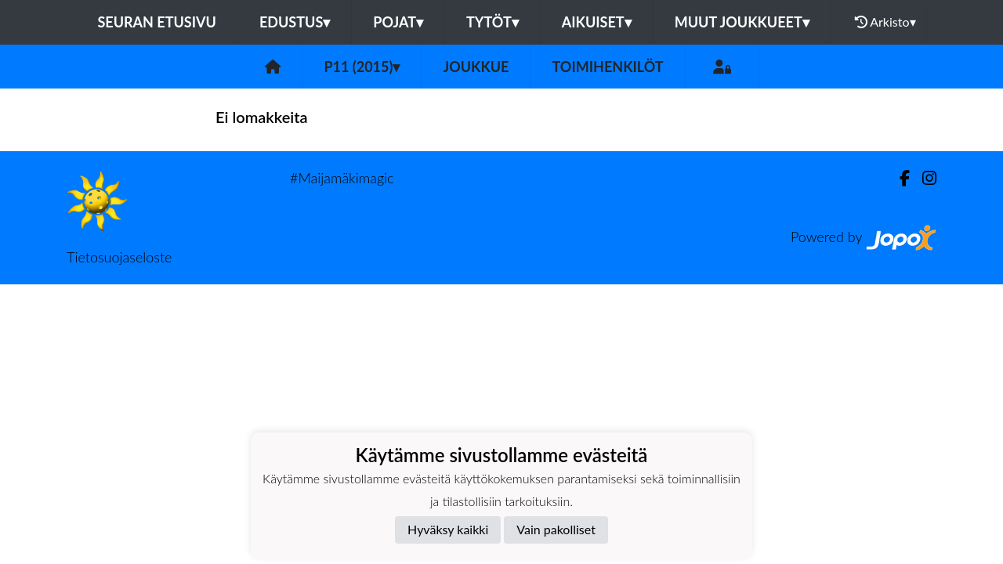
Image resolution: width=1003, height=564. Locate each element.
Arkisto (885, 22)
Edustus (294, 22)
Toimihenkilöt (607, 66)
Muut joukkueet (742, 22)
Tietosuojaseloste (119, 257)
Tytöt (492, 22)
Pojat (398, 22)
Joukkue (476, 66)
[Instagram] (923, 178)
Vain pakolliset (556, 529)
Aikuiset (597, 22)
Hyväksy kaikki (447, 529)
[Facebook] (898, 178)
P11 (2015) (362, 66)
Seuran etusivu (156, 22)
